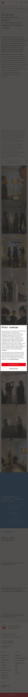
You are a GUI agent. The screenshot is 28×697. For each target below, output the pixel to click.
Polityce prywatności (14, 359)
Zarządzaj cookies (13, 368)
